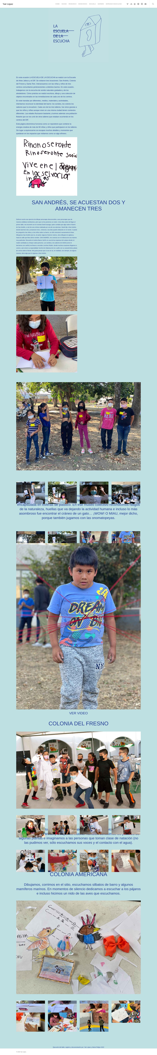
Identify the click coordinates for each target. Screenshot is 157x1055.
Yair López (8, 4)
